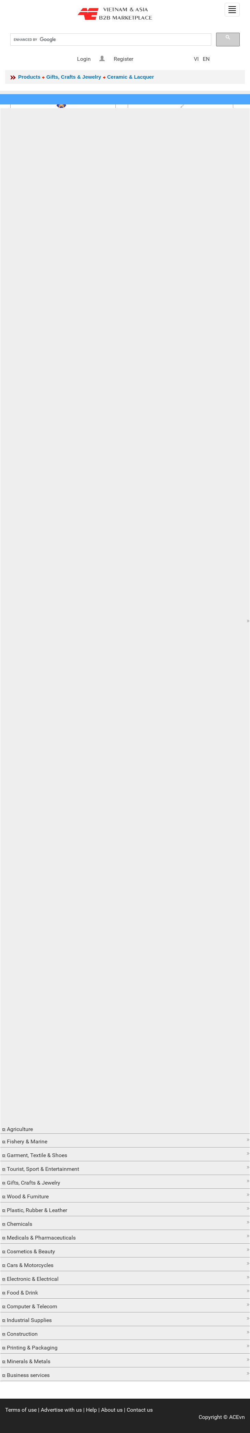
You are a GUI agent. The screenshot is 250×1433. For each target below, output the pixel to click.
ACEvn (237, 1417)
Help (91, 1410)
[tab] (125, 621)
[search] (110, 39)
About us (112, 1410)
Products (29, 77)
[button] (125, 620)
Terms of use (21, 1410)
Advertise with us (61, 1410)
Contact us (140, 1410)
